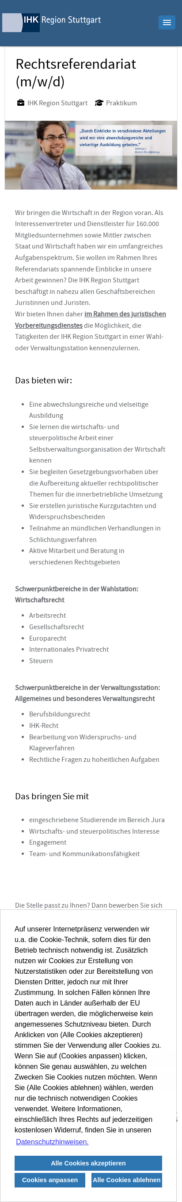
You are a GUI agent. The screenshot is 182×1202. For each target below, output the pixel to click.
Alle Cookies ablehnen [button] (127, 1179)
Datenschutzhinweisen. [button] (52, 1142)
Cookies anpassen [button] (50, 1179)
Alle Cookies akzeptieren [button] (88, 1163)
